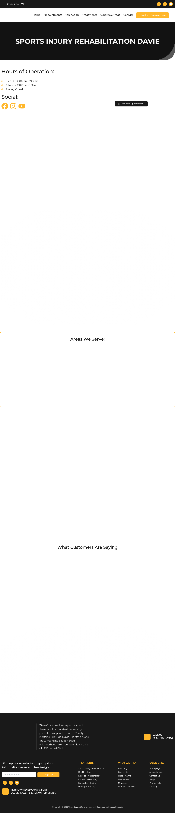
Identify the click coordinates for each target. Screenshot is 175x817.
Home (36, 14)
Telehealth (72, 14)
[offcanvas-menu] (173, 15)
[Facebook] (159, 4)
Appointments (53, 14)
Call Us (157, 737)
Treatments (89, 14)
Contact (128, 14)
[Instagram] (165, 4)
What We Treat (110, 14)
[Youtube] (171, 4)
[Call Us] (147, 740)
